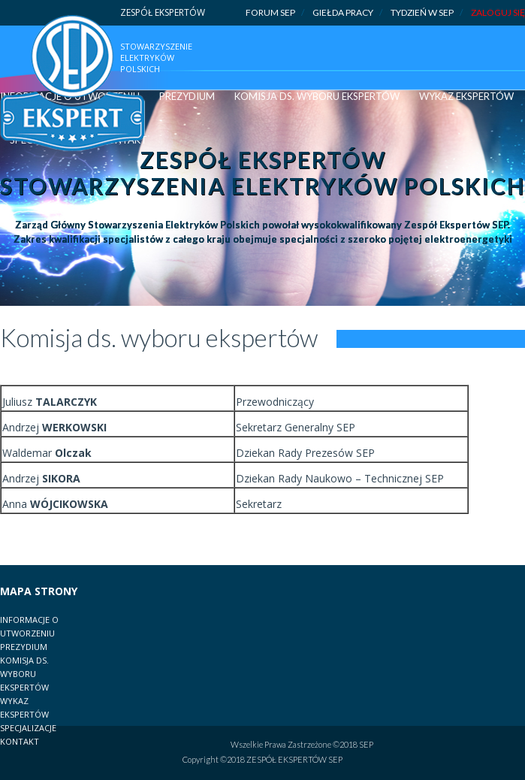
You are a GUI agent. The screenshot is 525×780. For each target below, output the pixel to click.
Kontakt (19, 741)
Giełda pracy (347, 13)
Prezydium (187, 96)
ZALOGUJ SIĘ (498, 12)
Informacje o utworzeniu (29, 626)
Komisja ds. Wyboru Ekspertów (24, 674)
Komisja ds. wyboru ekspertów (317, 96)
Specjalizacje (28, 727)
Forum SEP (275, 13)
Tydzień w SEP (427, 13)
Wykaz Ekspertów (466, 96)
